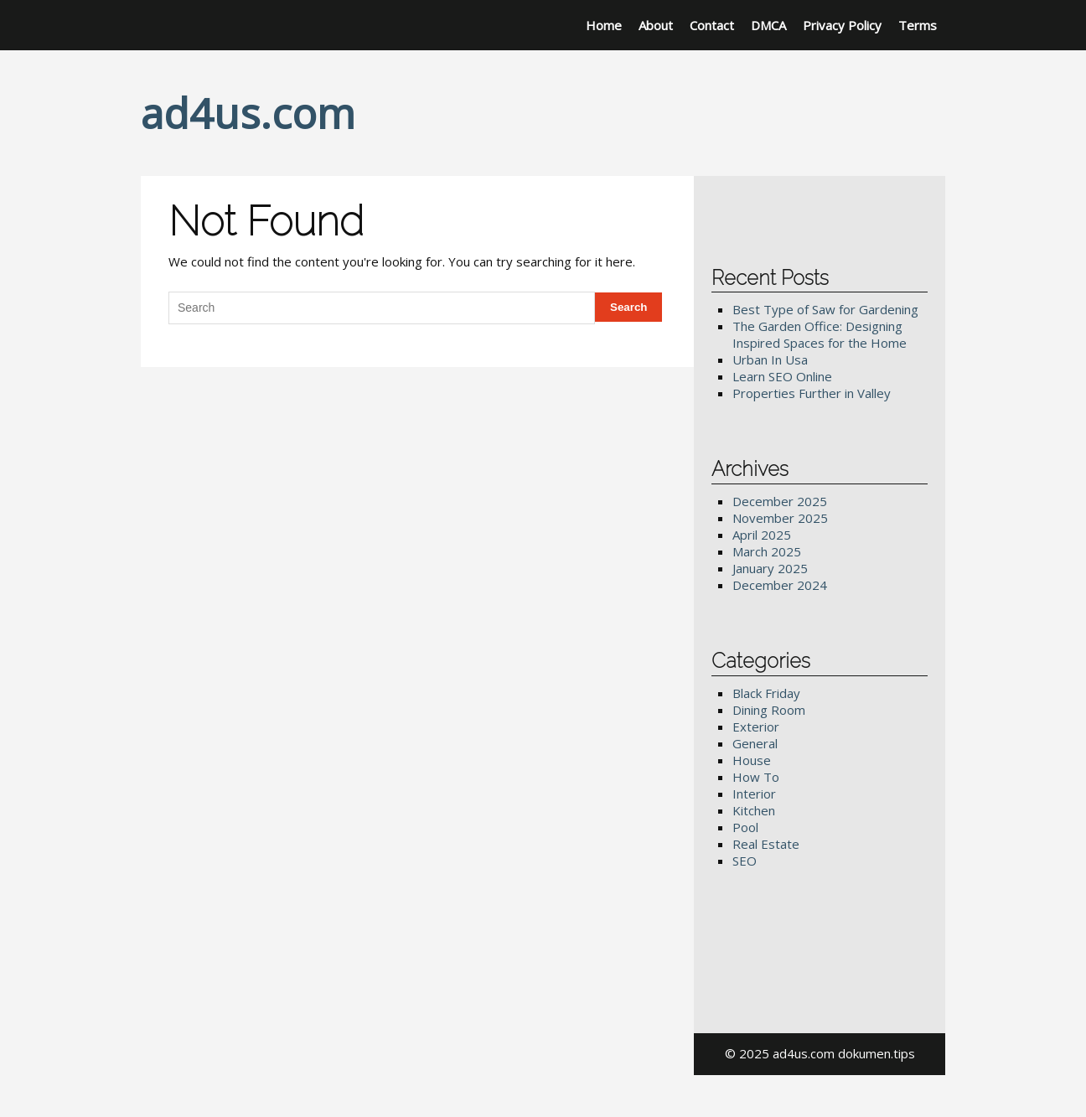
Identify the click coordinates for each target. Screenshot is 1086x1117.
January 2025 (770, 568)
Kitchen (753, 810)
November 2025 (780, 517)
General (755, 743)
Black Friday (766, 693)
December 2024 (779, 585)
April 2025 (761, 534)
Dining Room (768, 709)
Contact (712, 25)
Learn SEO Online (782, 376)
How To (755, 776)
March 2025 (766, 551)
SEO (744, 860)
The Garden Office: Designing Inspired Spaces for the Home (819, 334)
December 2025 (779, 501)
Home (604, 25)
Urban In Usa (770, 359)
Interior (754, 793)
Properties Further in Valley (811, 393)
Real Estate (765, 843)
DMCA (768, 25)
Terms (917, 25)
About (656, 25)
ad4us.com (248, 113)
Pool (745, 827)
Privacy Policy (842, 25)
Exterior (755, 726)
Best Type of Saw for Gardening (825, 309)
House (751, 760)
